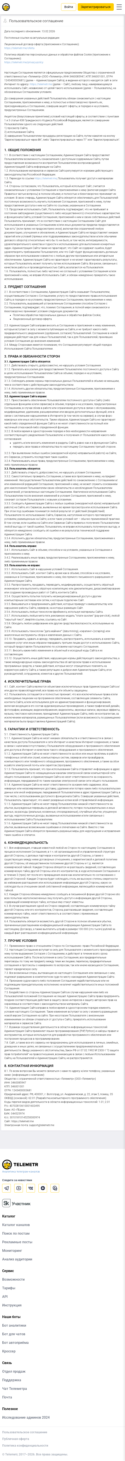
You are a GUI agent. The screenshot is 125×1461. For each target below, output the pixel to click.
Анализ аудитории (17, 1259)
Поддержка (11, 1380)
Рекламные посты (17, 1242)
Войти (68, 7)
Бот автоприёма (15, 1343)
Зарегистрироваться (96, 7)
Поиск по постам (16, 1233)
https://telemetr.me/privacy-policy (23, 62)
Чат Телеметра (14, 1389)
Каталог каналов (16, 1225)
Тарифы (8, 1288)
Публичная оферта (15, 1439)
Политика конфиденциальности (25, 1445)
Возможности (13, 1279)
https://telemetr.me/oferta (19, 48)
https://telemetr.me (41, 84)
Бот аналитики (14, 1325)
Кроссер (9, 1351)
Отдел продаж (13, 1371)
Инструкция (12, 1305)
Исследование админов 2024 (26, 1417)
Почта (7, 1397)
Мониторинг (12, 1251)
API (5, 1297)
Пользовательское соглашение (24, 1432)
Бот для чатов (13, 1334)
